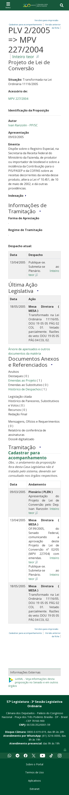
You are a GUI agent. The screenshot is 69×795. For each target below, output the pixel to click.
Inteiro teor (23, 56)
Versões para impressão (45, 20)
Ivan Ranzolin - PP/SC (23, 125)
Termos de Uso (34, 772)
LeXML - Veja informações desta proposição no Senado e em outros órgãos (33, 682)
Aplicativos (34, 780)
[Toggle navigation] (8, 5)
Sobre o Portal (34, 764)
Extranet (35, 789)
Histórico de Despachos (24, 389)
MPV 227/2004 (18, 99)
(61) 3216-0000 (51, 735)
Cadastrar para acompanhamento (27, 455)
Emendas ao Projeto (22, 380)
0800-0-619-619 (36, 732)
